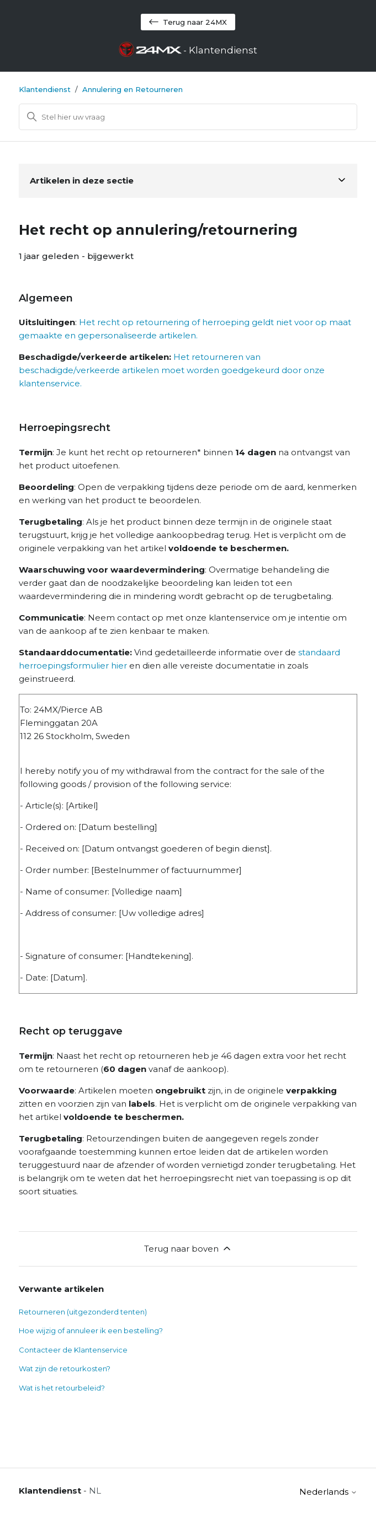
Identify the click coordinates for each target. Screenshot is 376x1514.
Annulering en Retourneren (132, 89)
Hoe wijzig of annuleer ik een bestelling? (91, 1330)
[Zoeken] (188, 117)
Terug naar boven (188, 1248)
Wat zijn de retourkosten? (64, 1368)
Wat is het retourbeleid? (62, 1387)
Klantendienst (45, 89)
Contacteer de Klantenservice (73, 1349)
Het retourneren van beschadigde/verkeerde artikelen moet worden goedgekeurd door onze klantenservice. (172, 370)
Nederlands (328, 1491)
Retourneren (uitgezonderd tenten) (83, 1311)
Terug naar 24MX (188, 22)
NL (95, 1490)
